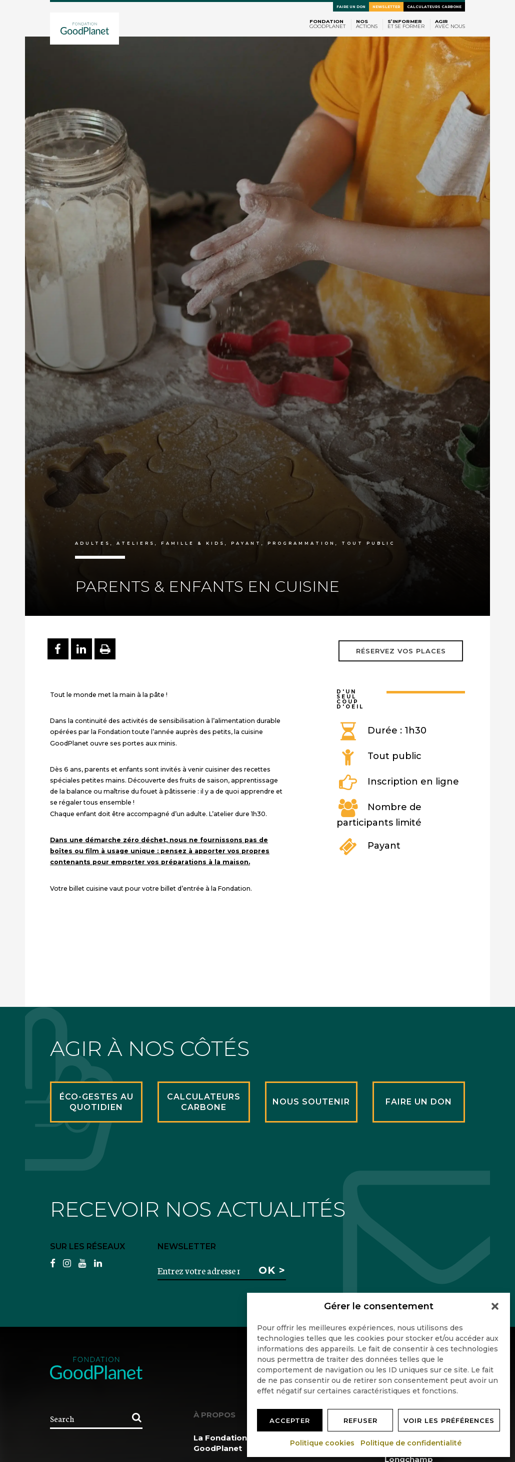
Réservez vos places (401, 651)
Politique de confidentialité (411, 1442)
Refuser (361, 1420)
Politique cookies (323, 1442)
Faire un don (351, 7)
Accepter (290, 1420)
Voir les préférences (449, 1420)
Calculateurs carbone (434, 7)
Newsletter (386, 7)
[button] (495, 1306)
